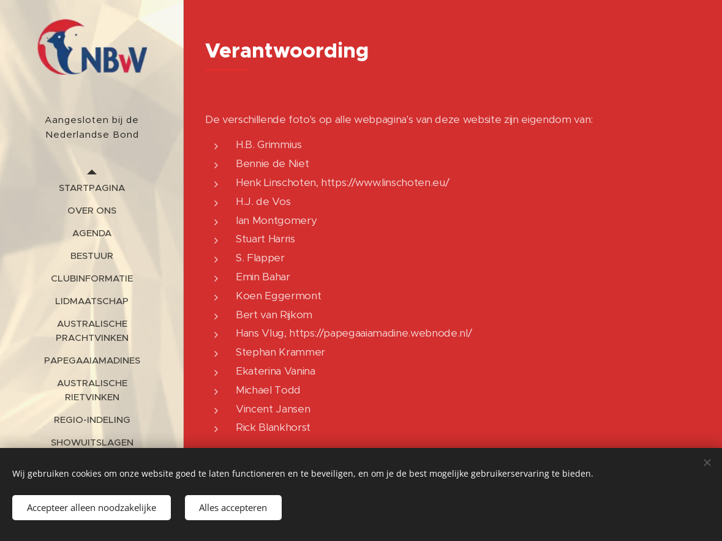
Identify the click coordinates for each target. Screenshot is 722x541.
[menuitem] (92, 188)
